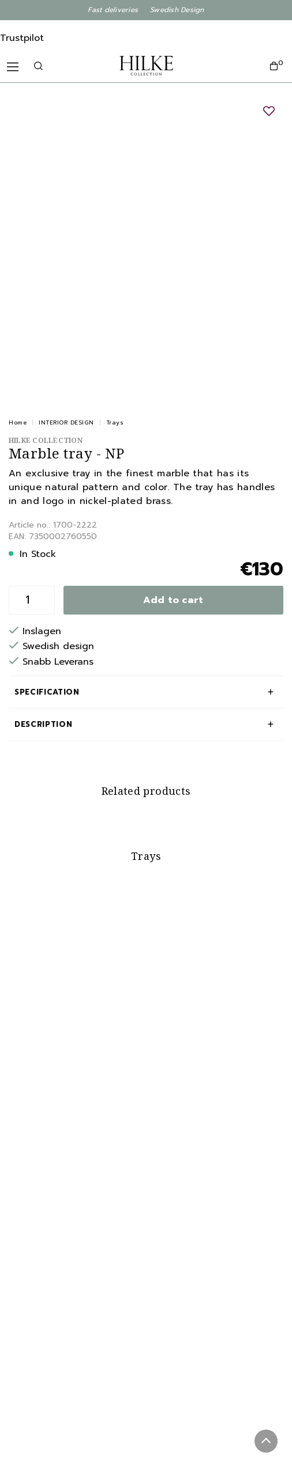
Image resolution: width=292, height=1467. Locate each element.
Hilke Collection (46, 440)
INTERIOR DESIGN (66, 422)
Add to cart (173, 600)
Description (43, 724)
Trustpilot (22, 38)
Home (18, 422)
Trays (115, 422)
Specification (46, 692)
